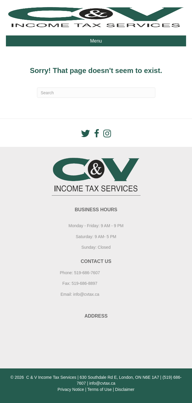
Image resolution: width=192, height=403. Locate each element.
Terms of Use (99, 389)
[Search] (96, 92)
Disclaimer (124, 389)
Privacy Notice (71, 389)
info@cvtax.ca (73, 294)
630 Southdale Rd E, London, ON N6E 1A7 (119, 377)
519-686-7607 (74, 272)
